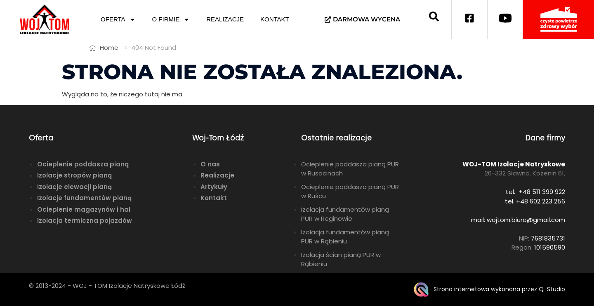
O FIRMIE (171, 19)
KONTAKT (274, 19)
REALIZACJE (225, 19)
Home (109, 47)
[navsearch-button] (434, 19)
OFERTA (118, 19)
